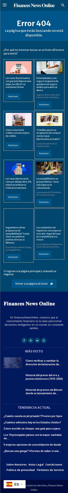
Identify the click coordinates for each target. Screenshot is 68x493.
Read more (13, 96)
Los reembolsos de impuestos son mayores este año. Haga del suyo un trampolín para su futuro (48, 233)
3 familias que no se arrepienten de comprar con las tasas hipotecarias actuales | (48, 134)
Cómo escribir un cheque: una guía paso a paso (32, 428)
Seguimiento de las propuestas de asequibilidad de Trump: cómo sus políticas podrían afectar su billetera (18, 235)
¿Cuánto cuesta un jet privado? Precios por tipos (33, 416)
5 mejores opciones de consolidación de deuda (32, 444)
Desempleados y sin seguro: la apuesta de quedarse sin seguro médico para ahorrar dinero (47, 84)
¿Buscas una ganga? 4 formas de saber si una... (32, 451)
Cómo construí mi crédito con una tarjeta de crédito (17, 133)
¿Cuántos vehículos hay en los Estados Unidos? (32, 422)
